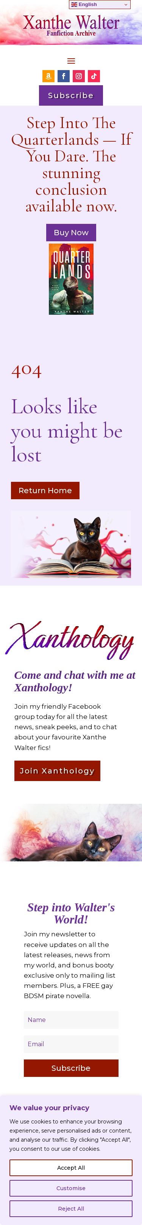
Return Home (45, 490)
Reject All (71, 1208)
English (84, 5)
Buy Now (71, 232)
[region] (71, 1160)
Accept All (71, 1167)
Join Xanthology (57, 770)
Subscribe (71, 95)
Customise (71, 1188)
